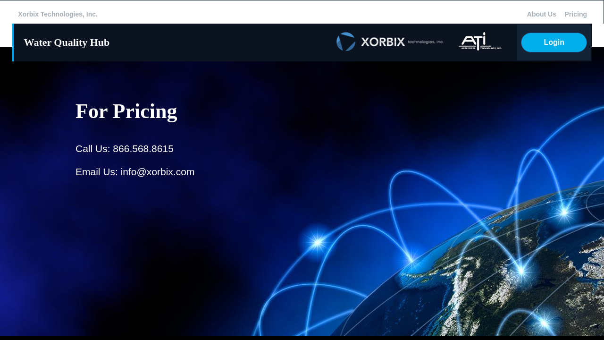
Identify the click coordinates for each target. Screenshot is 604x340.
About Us (541, 14)
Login (554, 42)
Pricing (576, 14)
